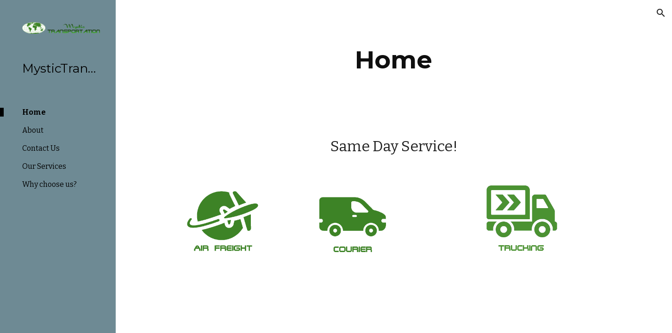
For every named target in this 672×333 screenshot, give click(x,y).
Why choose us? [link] (49, 184)
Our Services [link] (44, 166)
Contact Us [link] (41, 148)
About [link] (33, 130)
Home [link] (34, 112)
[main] (394, 60)
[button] (661, 13)
